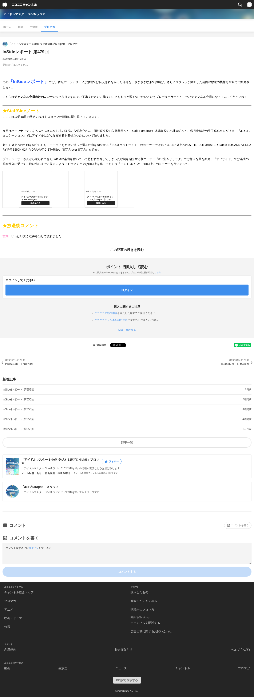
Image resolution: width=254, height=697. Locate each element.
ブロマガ (49, 27)
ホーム (7, 27)
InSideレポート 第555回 (18, 409)
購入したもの (139, 592)
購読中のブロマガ (142, 609)
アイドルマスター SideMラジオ (24, 14)
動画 (20, 27)
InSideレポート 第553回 (18, 429)
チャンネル (182, 668)
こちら (158, 272)
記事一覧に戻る (127, 330)
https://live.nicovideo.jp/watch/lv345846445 (35, 189)
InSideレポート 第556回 (18, 399)
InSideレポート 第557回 (18, 389)
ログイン (34, 548)
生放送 (33, 27)
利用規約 (10, 649)
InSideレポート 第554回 (18, 419)
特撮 (7, 626)
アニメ (8, 609)
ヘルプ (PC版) (240, 649)
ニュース (121, 668)
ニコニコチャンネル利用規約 (111, 320)
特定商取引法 (123, 649)
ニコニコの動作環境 (106, 313)
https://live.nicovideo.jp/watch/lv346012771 (101, 189)
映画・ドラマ (13, 618)
